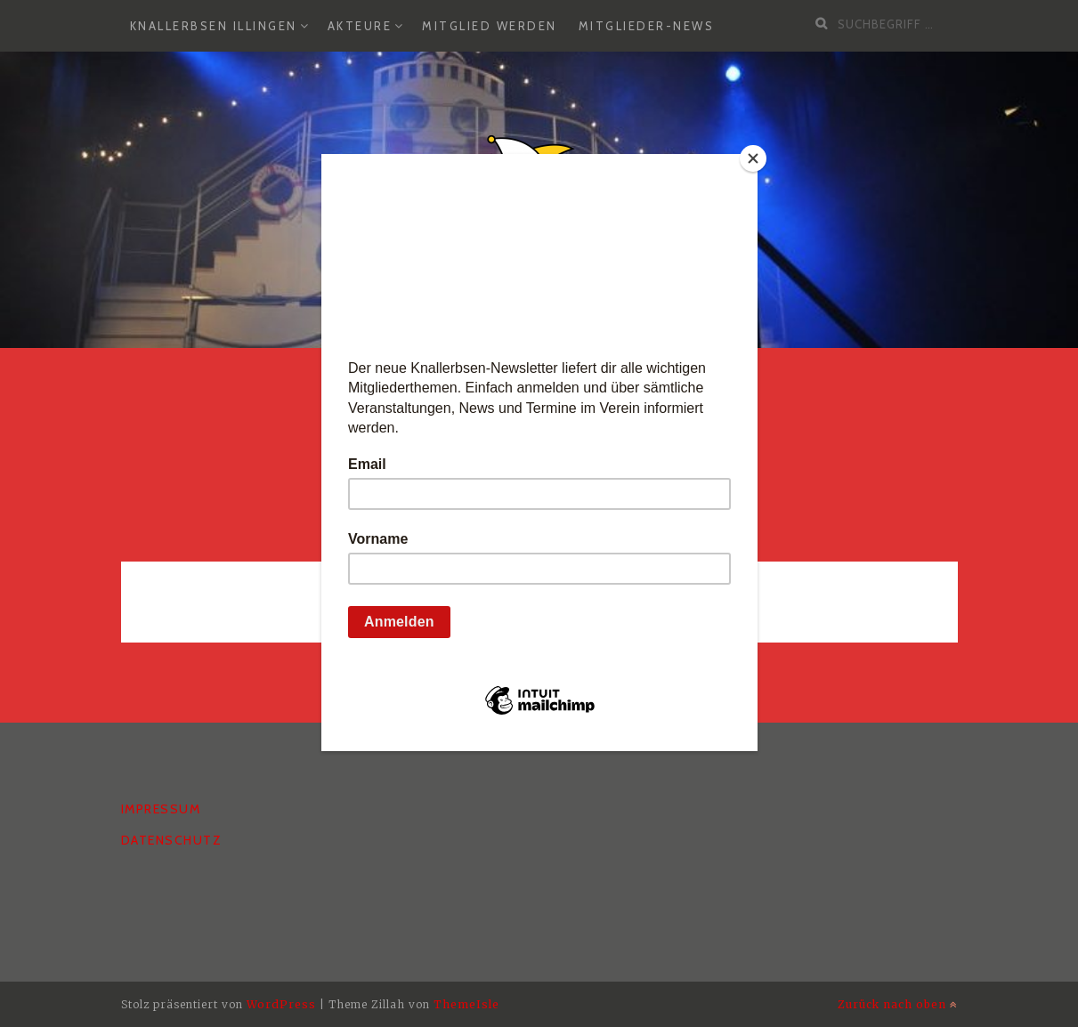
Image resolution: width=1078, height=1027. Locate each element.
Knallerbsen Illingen (213, 26)
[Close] (753, 158)
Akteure (360, 26)
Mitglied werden (489, 26)
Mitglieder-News (647, 26)
